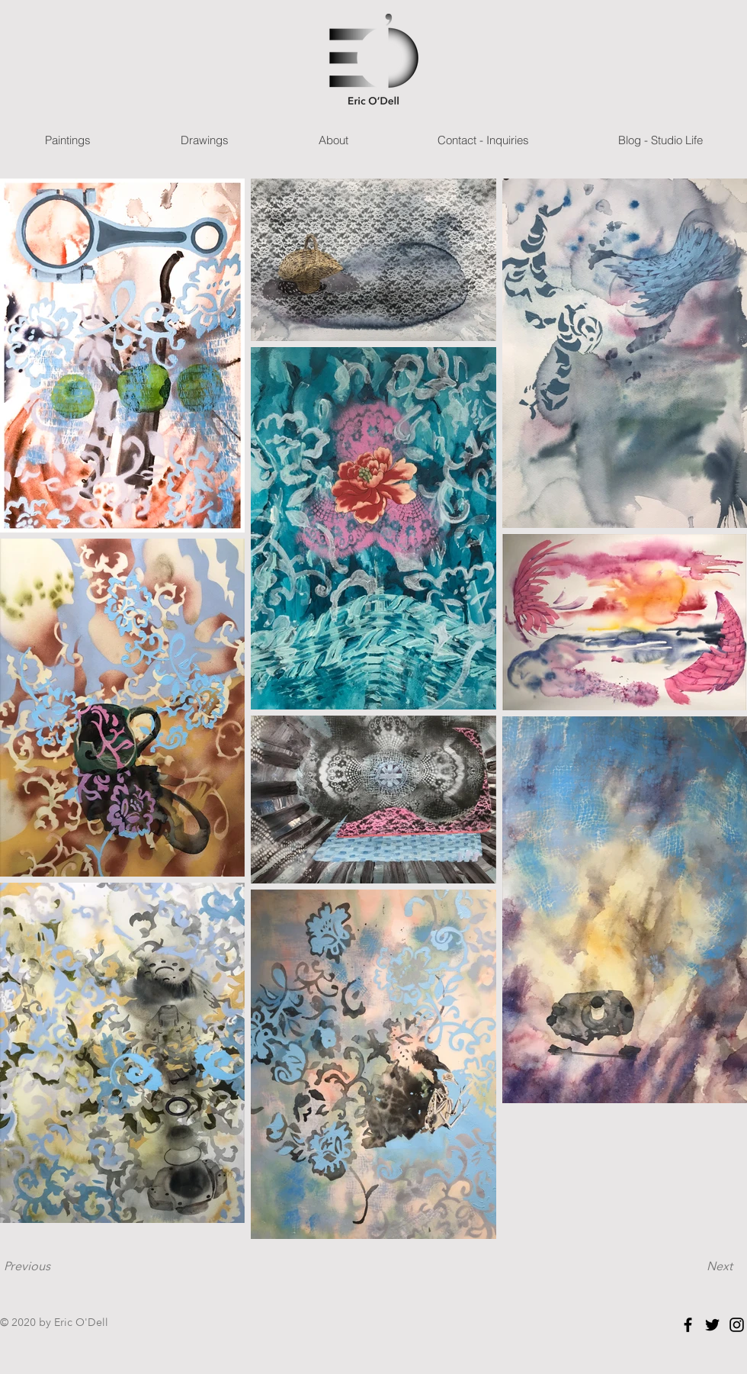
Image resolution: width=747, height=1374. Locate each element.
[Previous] (26, 1266)
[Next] (719, 1266)
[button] (67, 140)
